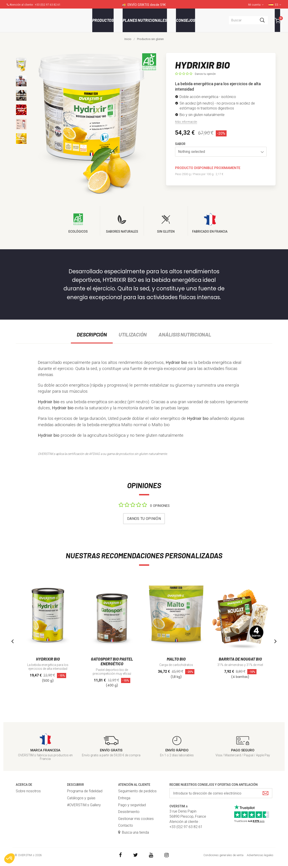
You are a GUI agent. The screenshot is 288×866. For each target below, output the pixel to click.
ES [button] (278, 4)
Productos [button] (103, 20)
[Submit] (265, 793)
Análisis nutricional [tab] (184, 334)
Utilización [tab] (133, 334)
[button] (221, 152)
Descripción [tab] (92, 334)
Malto (126, 424)
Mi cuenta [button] (256, 4)
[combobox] (248, 20)
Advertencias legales (260, 855)
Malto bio (161, 424)
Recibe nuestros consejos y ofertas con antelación (213, 784)
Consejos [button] (185, 20)
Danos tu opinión (205, 74)
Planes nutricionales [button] (145, 20)
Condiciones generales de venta (223, 855)
